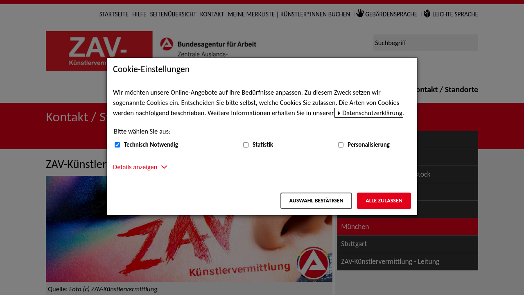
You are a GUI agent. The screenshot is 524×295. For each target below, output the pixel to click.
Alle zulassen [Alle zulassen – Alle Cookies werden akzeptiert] (384, 200)
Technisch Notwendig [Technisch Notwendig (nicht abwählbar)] (151, 144)
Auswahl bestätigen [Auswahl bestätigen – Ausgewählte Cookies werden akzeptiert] (316, 200)
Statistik (263, 144)
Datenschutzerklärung (372, 113)
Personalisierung (369, 144)
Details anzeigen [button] (135, 167)
